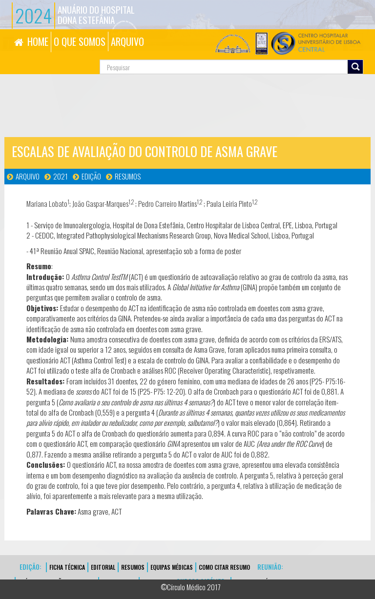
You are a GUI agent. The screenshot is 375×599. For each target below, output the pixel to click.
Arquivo (28, 176)
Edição (91, 176)
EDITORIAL (103, 567)
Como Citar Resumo (224, 567)
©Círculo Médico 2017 (191, 586)
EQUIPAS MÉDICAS (171, 567)
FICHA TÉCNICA (67, 567)
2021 (60, 176)
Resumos (128, 176)
